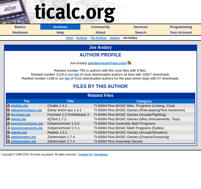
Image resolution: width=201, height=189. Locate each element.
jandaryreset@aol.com (107, 63)
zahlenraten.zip (23, 137)
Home (69, 37)
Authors (115, 37)
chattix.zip (19, 106)
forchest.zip (21, 115)
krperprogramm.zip (27, 128)
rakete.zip (19, 132)
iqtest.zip (18, 119)
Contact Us (85, 154)
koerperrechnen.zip (27, 123)
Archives (81, 37)
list (76, 74)
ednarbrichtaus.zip (26, 110)
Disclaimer (101, 154)
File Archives (99, 37)
